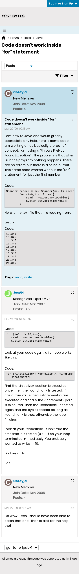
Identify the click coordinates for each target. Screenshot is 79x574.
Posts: (18, 109)
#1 (72, 119)
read (19, 277)
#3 (72, 508)
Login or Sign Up (63, 3)
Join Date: (21, 104)
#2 (72, 320)
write (28, 277)
